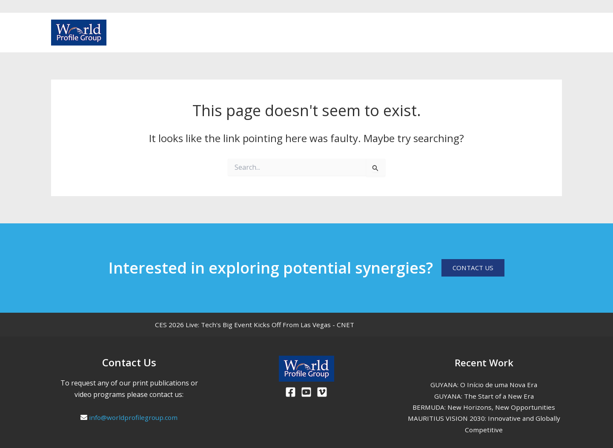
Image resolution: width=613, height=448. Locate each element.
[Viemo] (322, 392)
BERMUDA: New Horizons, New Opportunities (483, 407)
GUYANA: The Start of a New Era (484, 396)
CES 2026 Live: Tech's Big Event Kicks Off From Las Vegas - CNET (257, 324)
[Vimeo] (557, 33)
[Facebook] (530, 33)
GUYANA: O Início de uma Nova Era (484, 384)
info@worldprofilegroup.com (133, 417)
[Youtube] (544, 33)
